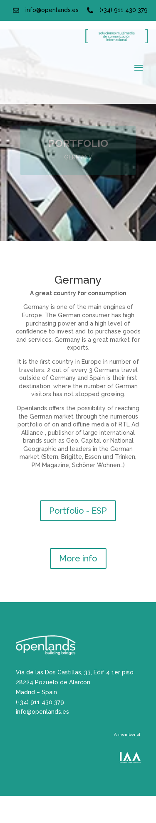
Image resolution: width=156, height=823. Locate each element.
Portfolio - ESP (78, 511)
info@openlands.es (52, 10)
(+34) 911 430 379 (123, 10)
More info (78, 558)
